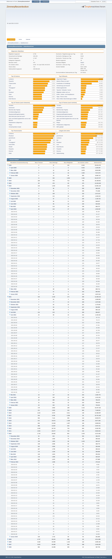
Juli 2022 (13, 201)
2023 (10, 183)
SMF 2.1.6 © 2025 (9, 557)
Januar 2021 (14, 405)
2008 (10, 542)
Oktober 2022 (14, 193)
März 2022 (13, 289)
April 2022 (13, 209)
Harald (10, 146)
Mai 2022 (13, 206)
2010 (10, 433)
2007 (10, 544)
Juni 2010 (13, 451)
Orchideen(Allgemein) (14, 112)
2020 (10, 407)
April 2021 (13, 397)
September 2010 (15, 444)
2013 (10, 425)
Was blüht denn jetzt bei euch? (17, 116)
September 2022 (15, 196)
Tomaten (11, 105)
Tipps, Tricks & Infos (62, 96)
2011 (10, 431)
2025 (10, 178)
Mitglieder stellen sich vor (63, 92)
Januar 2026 (14, 175)
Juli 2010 (13, 449)
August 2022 (14, 198)
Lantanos (11, 79)
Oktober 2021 (14, 304)
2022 (10, 185)
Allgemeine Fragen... (62, 79)
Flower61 (11, 81)
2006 (10, 547)
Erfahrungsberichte (62, 87)
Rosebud (11, 92)
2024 (10, 180)
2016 (10, 418)
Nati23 (82, 62)
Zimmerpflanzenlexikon (18, 6)
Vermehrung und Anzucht (63, 85)
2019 (10, 410)
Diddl (10, 153)
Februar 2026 (14, 173)
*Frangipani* (12, 87)
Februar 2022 (14, 291)
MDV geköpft (60, 127)
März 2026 (13, 170)
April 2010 (13, 456)
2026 (10, 165)
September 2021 (15, 307)
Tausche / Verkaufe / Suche (64, 90)
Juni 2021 (13, 315)
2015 (10, 420)
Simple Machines (17, 557)
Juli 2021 (13, 312)
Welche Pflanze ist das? (63, 81)
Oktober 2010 (14, 441)
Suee (10, 94)
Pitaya (10, 124)
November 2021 (15, 302)
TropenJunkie (12, 83)
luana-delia (12, 144)
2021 (10, 296)
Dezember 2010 (15, 436)
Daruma (11, 96)
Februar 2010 (14, 462)
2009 (10, 539)
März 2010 (13, 459)
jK (57, 133)
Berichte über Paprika (14, 109)
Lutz (10, 85)
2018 (10, 413)
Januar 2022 (14, 294)
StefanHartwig (60, 153)
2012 (10, 428)
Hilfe (83, 557)
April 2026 (13, 167)
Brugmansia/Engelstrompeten (16, 114)
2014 (10, 423)
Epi (9, 90)
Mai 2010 (13, 454)
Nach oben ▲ (103, 557)
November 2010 (15, 438)
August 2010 (14, 446)
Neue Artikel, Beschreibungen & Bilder (67, 98)
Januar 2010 (14, 536)
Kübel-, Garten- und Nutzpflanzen (65, 94)
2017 (10, 415)
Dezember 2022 (15, 188)
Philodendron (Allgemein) (15, 122)
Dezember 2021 (15, 299)
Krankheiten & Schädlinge (63, 83)
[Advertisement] (62, 23)
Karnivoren (12, 107)
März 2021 (13, 400)
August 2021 (14, 309)
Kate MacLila (12, 98)
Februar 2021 (14, 402)
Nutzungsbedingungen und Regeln (92, 557)
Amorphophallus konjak (15, 127)
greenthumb (12, 138)
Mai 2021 (13, 394)
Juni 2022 (13, 204)
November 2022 (15, 191)
